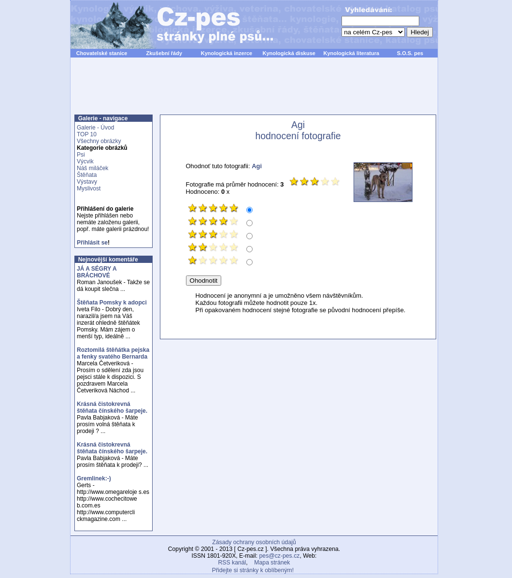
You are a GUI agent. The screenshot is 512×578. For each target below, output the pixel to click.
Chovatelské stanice (102, 53)
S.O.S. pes (410, 53)
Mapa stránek (272, 562)
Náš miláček (92, 168)
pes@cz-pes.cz (279, 555)
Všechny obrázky (99, 141)
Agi (257, 166)
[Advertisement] (254, 91)
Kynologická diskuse (288, 53)
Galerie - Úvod (95, 127)
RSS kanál (232, 562)
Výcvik (85, 161)
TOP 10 (87, 134)
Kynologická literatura (352, 53)
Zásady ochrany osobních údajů (254, 542)
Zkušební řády (164, 53)
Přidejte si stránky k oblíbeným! (253, 570)
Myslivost (88, 188)
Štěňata (87, 175)
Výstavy (87, 181)
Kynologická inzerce (226, 53)
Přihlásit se (92, 242)
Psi (81, 154)
